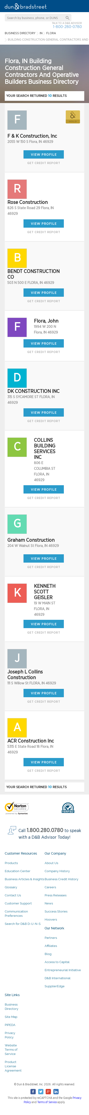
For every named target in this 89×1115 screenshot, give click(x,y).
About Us (51, 863)
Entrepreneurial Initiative (63, 970)
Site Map (11, 1017)
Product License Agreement (13, 1066)
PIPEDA (10, 1025)
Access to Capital (57, 962)
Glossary (11, 887)
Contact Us (13, 895)
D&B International (57, 978)
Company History (57, 871)
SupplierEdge (55, 986)
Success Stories (56, 911)
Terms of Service (47, 1102)
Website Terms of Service (11, 1050)
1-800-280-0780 (67, 27)
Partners (51, 938)
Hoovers (51, 919)
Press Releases (55, 895)
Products (11, 863)
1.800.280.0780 (45, 830)
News (49, 903)
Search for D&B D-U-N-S (23, 924)
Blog (48, 954)
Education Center (17, 871)
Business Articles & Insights (24, 879)
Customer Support (18, 903)
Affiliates (51, 946)
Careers (50, 887)
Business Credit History (61, 879)
